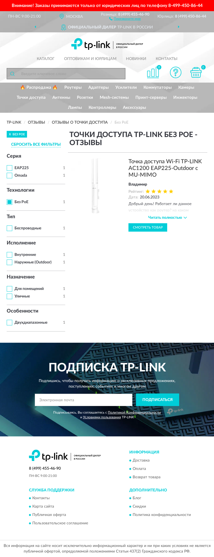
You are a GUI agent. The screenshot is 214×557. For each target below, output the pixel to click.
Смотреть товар (148, 227)
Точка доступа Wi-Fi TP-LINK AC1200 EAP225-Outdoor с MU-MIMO (165, 168)
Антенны (61, 97)
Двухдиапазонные (30, 323)
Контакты (166, 59)
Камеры (186, 87)
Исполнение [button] (21, 243)
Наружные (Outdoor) (33, 262)
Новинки (136, 59)
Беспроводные (27, 228)
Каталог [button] (46, 59)
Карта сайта (43, 507)
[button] (125, 18)
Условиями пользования (102, 417)
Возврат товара (146, 477)
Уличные (22, 296)
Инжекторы (185, 97)
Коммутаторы (158, 87)
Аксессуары (134, 107)
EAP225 (21, 168)
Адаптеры (98, 87)
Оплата (139, 469)
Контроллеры (102, 107)
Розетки (85, 97)
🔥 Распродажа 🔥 (39, 87)
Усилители (126, 87)
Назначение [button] (21, 277)
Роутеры (73, 87)
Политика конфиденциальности (162, 515)
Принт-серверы (151, 97)
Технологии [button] (21, 190)
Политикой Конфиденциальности (134, 412)
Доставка (141, 460)
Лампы (75, 107)
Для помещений (29, 289)
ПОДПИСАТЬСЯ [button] (157, 400)
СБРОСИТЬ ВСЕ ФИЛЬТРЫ (36, 145)
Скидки (139, 507)
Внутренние (25, 255)
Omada (20, 175)
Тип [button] (11, 216)
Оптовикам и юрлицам (90, 59)
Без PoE (21, 202)
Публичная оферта (49, 515)
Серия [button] (14, 156)
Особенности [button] (22, 311)
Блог (137, 498)
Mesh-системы (114, 97)
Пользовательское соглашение (60, 523)
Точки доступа (31, 97)
